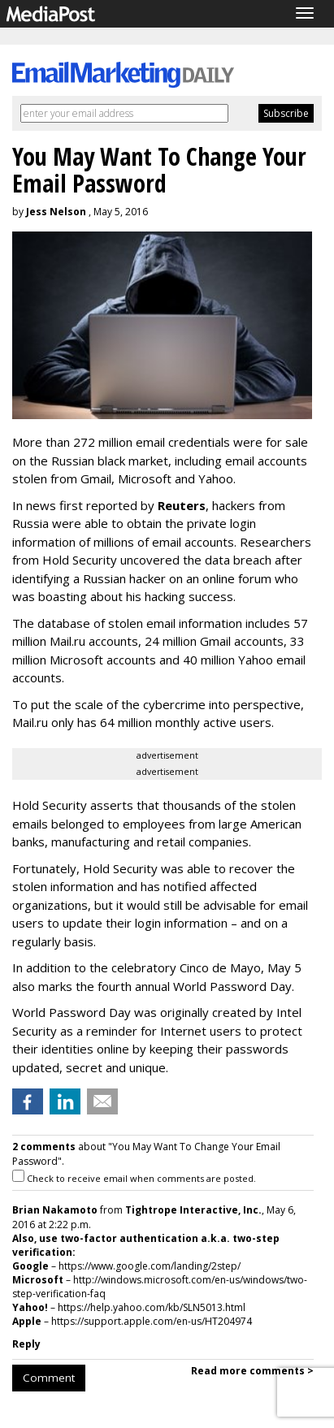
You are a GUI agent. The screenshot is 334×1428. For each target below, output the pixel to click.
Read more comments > (252, 1371)
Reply (26, 1344)
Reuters (182, 505)
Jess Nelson (56, 212)
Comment (49, 1377)
